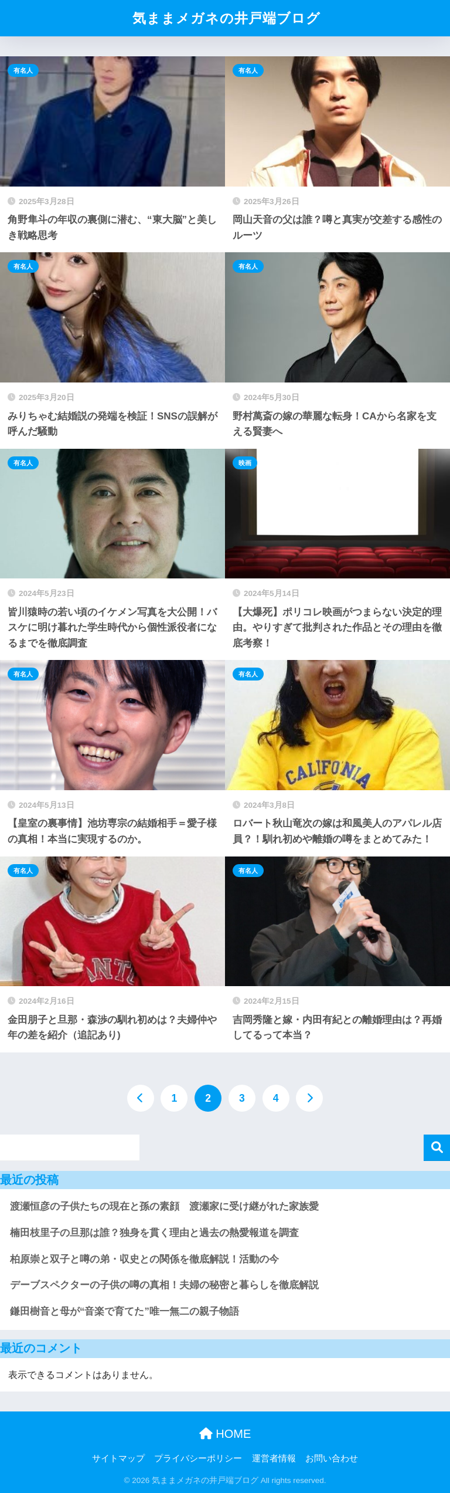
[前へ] (140, 1098)
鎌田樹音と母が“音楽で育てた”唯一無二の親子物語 (124, 1311)
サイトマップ (118, 1458)
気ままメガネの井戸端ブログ (226, 18)
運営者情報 (274, 1458)
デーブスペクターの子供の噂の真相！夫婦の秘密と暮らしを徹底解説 (164, 1285)
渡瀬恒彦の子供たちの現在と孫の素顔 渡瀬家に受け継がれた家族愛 (164, 1206)
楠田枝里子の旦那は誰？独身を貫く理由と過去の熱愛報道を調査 (154, 1232)
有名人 (23, 70)
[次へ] (309, 1098)
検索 (437, 1148)
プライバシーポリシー (198, 1458)
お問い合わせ (331, 1458)
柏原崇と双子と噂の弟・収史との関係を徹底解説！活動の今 (144, 1259)
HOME (225, 1433)
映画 (244, 462)
